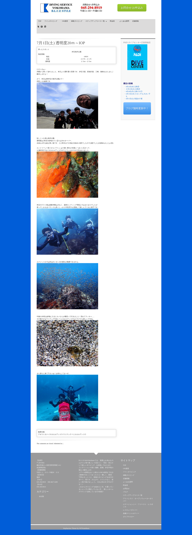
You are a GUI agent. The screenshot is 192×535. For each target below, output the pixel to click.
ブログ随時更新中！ (137, 108)
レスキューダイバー (130, 510)
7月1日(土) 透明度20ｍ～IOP (61, 43)
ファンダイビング (51, 21)
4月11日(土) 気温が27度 (134, 99)
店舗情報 (135, 21)
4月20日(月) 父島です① (134, 91)
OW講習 (65, 21)
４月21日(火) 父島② (133, 89)
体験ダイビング (76, 21)
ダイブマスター (128, 517)
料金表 (113, 21)
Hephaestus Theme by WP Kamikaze (76, 528)
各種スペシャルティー (131, 513)
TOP (39, 21)
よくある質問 (124, 21)
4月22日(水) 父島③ (132, 87)
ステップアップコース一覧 (95, 21)
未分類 (41, 496)
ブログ (125, 492)
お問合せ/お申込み (132, 7)
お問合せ (126, 488)
